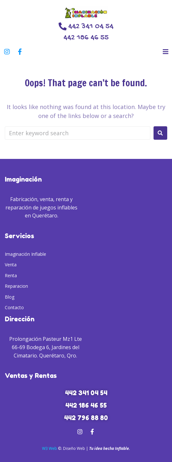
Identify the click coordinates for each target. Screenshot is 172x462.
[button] (165, 51)
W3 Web (49, 448)
